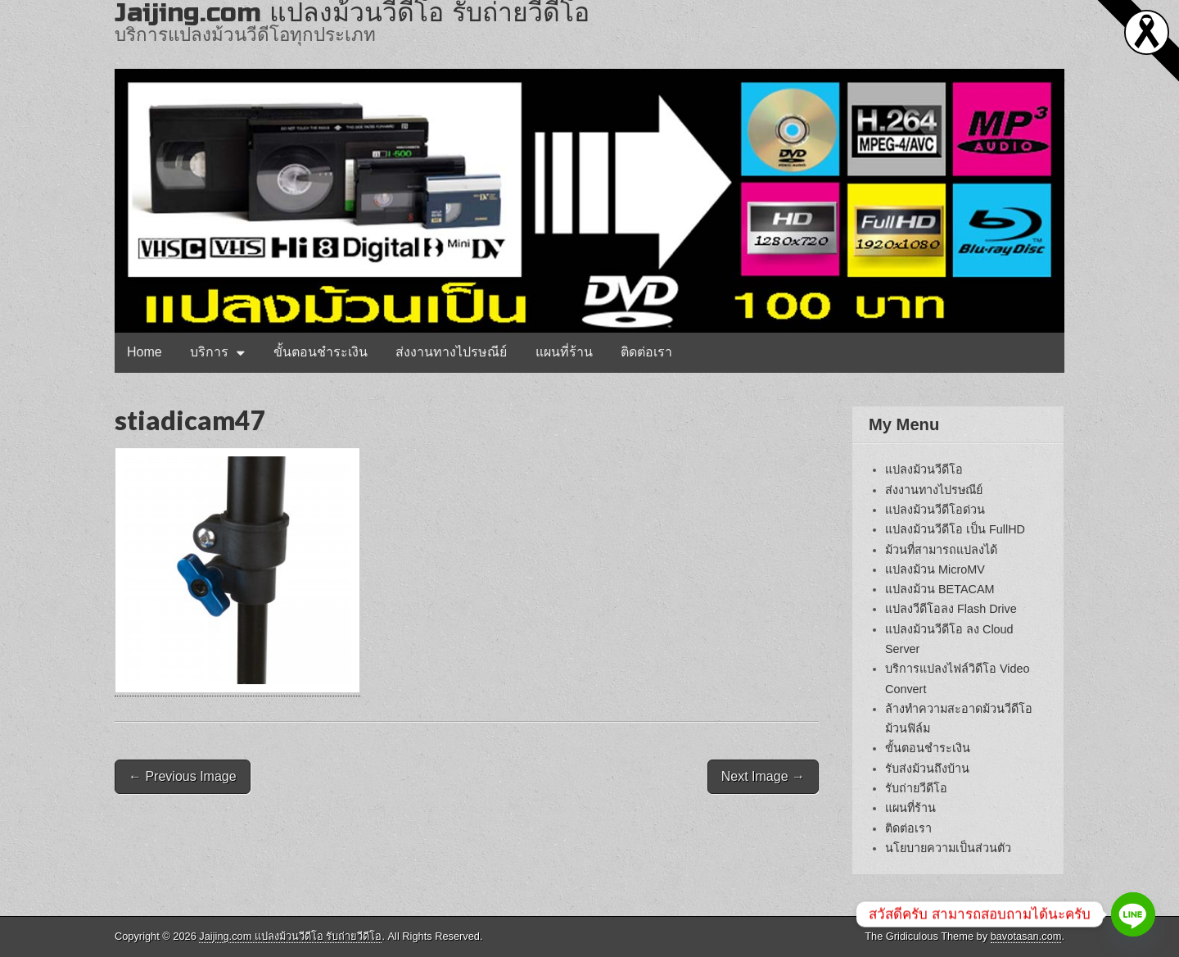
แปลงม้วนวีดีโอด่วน (935, 509)
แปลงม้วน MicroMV (935, 569)
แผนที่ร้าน (564, 352)
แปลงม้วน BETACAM (940, 589)
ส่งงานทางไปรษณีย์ (451, 352)
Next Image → (763, 776)
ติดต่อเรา (646, 352)
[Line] (1133, 914)
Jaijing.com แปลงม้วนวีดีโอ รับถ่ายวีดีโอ (290, 936)
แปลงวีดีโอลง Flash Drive (951, 608)
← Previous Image (183, 776)
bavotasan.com (1026, 936)
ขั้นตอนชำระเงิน (320, 352)
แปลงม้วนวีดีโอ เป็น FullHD (955, 529)
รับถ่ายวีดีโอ (916, 788)
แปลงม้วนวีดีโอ (924, 469)
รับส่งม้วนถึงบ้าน (927, 768)
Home (144, 352)
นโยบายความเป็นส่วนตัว (948, 848)
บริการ (209, 352)
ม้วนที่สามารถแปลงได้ (941, 549)
